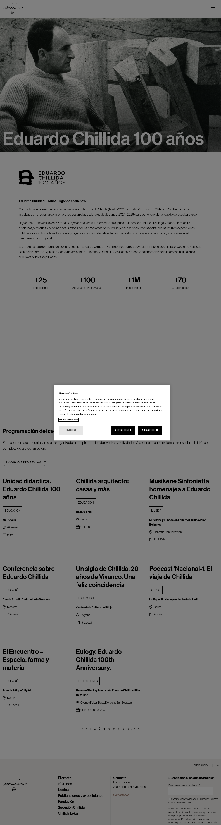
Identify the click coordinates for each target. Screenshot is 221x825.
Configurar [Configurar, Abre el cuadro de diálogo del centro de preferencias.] (71, 430)
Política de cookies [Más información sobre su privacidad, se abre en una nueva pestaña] (68, 419)
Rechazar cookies (150, 430)
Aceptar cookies (123, 430)
